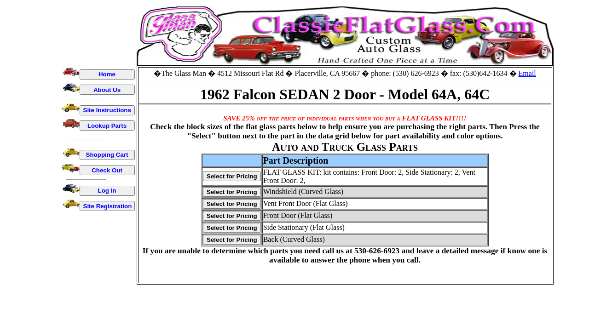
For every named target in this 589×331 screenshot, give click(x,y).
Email (527, 73)
